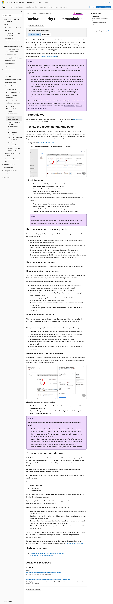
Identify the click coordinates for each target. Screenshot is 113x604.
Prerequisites (96, 16)
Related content (96, 25)
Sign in (109, 2)
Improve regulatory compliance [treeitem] (11, 96)
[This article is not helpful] (108, 31)
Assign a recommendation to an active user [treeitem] (15, 138)
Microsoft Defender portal (46, 143)
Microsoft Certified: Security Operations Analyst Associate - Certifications (48, 579)
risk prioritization (78, 119)
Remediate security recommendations (41, 555)
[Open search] (104, 2)
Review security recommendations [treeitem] (13, 118)
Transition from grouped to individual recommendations (47, 553)
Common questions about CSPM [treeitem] (12, 160)
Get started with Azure (103, 7)
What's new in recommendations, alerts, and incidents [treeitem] (13, 41)
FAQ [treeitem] (6, 66)
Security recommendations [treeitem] (13, 113)
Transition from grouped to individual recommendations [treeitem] (14, 124)
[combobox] (12, 15)
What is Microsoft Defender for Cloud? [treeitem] (13, 29)
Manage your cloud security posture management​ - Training (44, 572)
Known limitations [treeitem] (10, 63)
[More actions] (85, 13)
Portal (92, 7)
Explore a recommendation (99, 22)
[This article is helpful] (106, 31)
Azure (34, 13)
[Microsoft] (3, 2)
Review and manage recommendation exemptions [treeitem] (13, 132)
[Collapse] (21, 11)
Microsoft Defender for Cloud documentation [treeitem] (11, 20)
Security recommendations (49, 56)
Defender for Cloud (44, 13)
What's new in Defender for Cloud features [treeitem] (12, 34)
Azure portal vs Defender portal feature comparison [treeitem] (13, 59)
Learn (28, 13)
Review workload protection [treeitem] (13, 92)
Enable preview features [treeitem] (11, 54)
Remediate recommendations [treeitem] (13, 144)
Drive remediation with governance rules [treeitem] (14, 149)
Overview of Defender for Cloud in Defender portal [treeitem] (12, 50)
